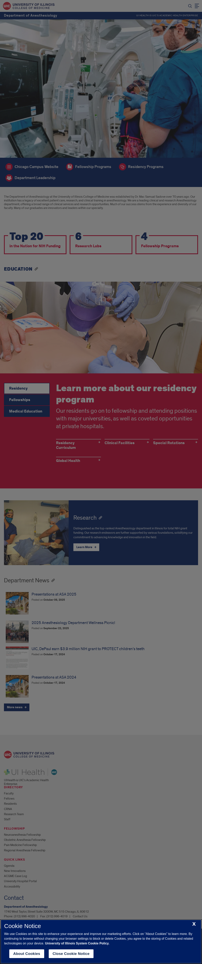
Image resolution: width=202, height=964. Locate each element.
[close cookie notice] (194, 924)
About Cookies (26, 954)
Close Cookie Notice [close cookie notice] (71, 954)
